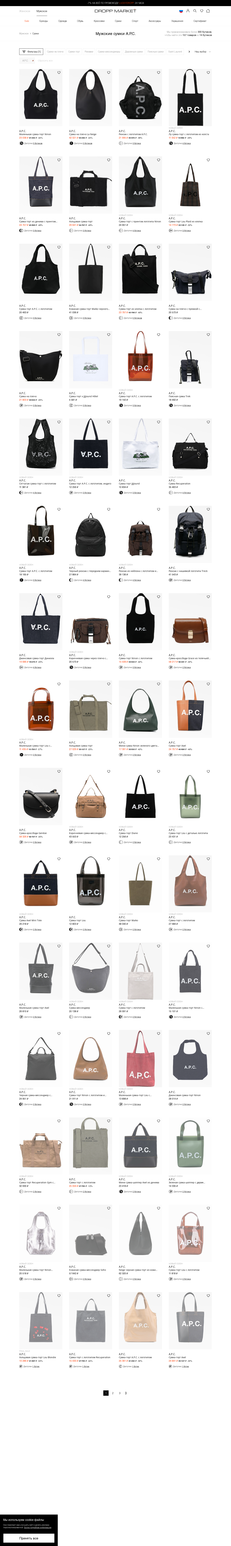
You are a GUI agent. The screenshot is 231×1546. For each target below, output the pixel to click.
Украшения (177, 21)
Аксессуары (155, 21)
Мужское (42, 11)
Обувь (80, 21)
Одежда (62, 21)
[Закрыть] (33, 61)
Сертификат (200, 21)
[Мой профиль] (188, 11)
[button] (195, 11)
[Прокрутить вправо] (189, 51)
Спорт (135, 21)
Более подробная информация (37, 1527)
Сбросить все (45, 60)
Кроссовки (99, 21)
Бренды (43, 21)
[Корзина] (208, 11)
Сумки (118, 21)
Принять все (28, 1538)
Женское (24, 11)
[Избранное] (201, 11)
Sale (27, 21)
